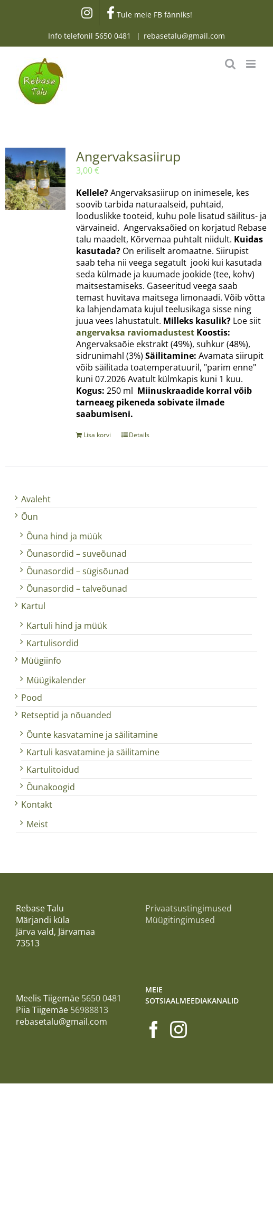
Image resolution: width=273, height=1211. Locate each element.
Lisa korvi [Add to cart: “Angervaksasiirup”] (97, 434)
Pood (31, 697)
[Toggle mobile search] (230, 63)
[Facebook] (153, 1029)
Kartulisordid (52, 643)
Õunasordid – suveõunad (76, 553)
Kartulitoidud (52, 769)
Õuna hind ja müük (64, 536)
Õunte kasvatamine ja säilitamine (92, 734)
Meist (37, 824)
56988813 (89, 1010)
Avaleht (36, 499)
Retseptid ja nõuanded (66, 715)
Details (139, 434)
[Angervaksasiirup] (35, 179)
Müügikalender (56, 680)
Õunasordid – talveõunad (76, 588)
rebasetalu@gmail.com (184, 36)
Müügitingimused (180, 920)
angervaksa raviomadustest (135, 332)
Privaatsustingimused (188, 908)
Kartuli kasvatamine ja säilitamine (92, 752)
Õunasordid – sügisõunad (77, 571)
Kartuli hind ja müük (66, 625)
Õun (29, 516)
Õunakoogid (50, 787)
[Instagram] (178, 1029)
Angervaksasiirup (128, 156)
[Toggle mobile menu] (251, 63)
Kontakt (36, 804)
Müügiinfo (41, 660)
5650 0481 (114, 36)
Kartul (33, 606)
